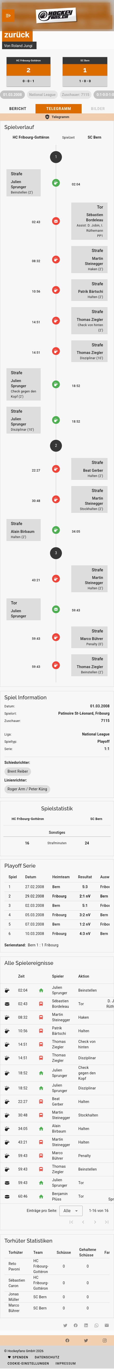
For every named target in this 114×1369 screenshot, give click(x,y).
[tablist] (57, 108)
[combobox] (71, 1211)
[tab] (17, 108)
